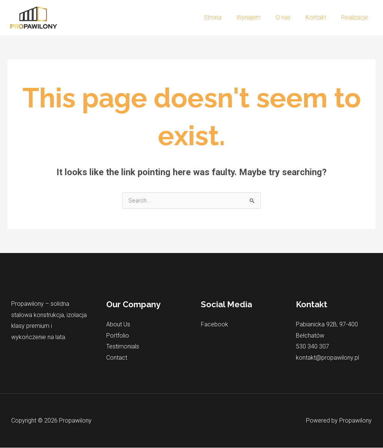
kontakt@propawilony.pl (327, 358)
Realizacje (356, 17)
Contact (116, 358)
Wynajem (259, 17)
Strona (226, 17)
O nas (290, 17)
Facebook (214, 324)
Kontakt (320, 17)
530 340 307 (312, 346)
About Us (118, 324)
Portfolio (117, 335)
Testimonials (122, 346)
